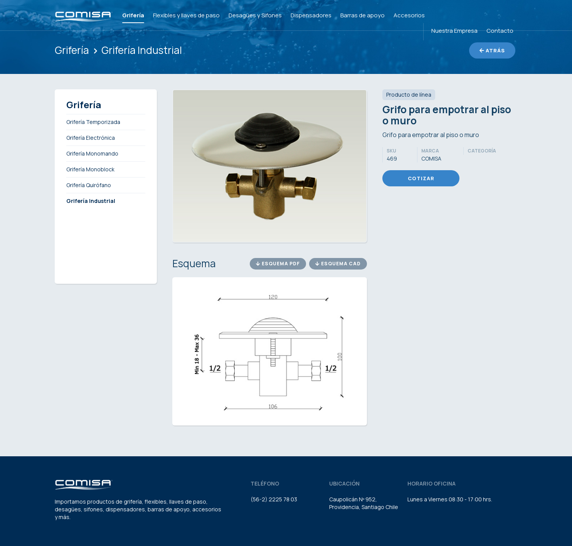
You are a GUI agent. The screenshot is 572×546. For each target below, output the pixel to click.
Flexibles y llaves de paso (186, 15)
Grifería (133, 15)
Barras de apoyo (362, 15)
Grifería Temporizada (93, 122)
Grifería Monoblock (90, 169)
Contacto (499, 31)
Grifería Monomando (92, 153)
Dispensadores (311, 15)
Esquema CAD (338, 263)
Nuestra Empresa (454, 31)
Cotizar (421, 178)
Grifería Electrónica (90, 137)
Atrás (492, 50)
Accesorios (409, 15)
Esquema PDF (278, 263)
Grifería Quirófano (88, 185)
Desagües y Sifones (255, 15)
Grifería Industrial (141, 50)
